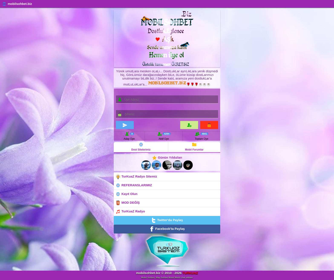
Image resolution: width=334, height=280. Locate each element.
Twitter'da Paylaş (167, 220)
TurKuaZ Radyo (130, 211)
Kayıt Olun (126, 194)
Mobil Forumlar (194, 146)
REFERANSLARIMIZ (133, 185)
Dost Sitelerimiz (141, 146)
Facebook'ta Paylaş (167, 229)
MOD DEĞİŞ (127, 202)
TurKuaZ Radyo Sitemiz (136, 176)
